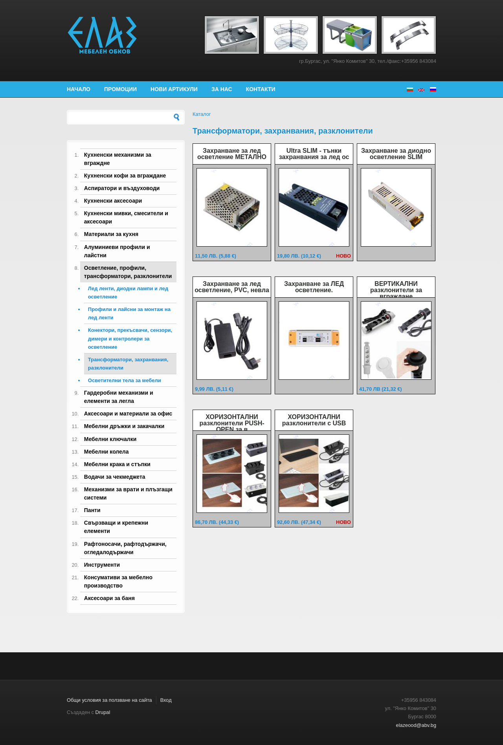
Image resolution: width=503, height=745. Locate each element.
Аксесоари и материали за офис (128, 413)
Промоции (120, 89)
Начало (78, 89)
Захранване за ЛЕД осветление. (314, 286)
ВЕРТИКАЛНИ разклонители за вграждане (396, 290)
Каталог (202, 114)
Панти (92, 510)
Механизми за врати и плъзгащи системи (128, 493)
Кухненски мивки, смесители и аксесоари (126, 217)
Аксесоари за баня (109, 598)
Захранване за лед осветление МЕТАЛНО (231, 153)
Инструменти (102, 565)
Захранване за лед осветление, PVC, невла (232, 286)
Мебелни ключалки (110, 439)
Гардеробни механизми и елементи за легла (118, 397)
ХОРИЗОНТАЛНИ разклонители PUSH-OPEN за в (231, 423)
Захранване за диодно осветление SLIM (396, 153)
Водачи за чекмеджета (114, 477)
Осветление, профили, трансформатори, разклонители (128, 272)
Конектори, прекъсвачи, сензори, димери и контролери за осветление (130, 338)
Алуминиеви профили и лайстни (117, 251)
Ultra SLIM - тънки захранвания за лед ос (314, 153)
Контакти (260, 89)
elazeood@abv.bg (416, 725)
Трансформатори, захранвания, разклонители (128, 364)
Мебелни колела (106, 451)
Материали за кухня (111, 234)
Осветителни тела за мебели (124, 380)
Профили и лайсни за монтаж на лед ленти (129, 313)
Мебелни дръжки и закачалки (124, 426)
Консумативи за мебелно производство (118, 581)
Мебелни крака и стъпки (117, 464)
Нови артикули (174, 89)
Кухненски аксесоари (113, 201)
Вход (166, 700)
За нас (221, 89)
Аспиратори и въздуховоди (122, 188)
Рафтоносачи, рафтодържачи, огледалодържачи (125, 548)
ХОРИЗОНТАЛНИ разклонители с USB (314, 420)
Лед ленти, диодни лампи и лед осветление (128, 293)
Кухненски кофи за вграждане (125, 175)
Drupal (102, 712)
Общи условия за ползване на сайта (109, 700)
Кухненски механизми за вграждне (117, 159)
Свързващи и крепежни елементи (116, 527)
